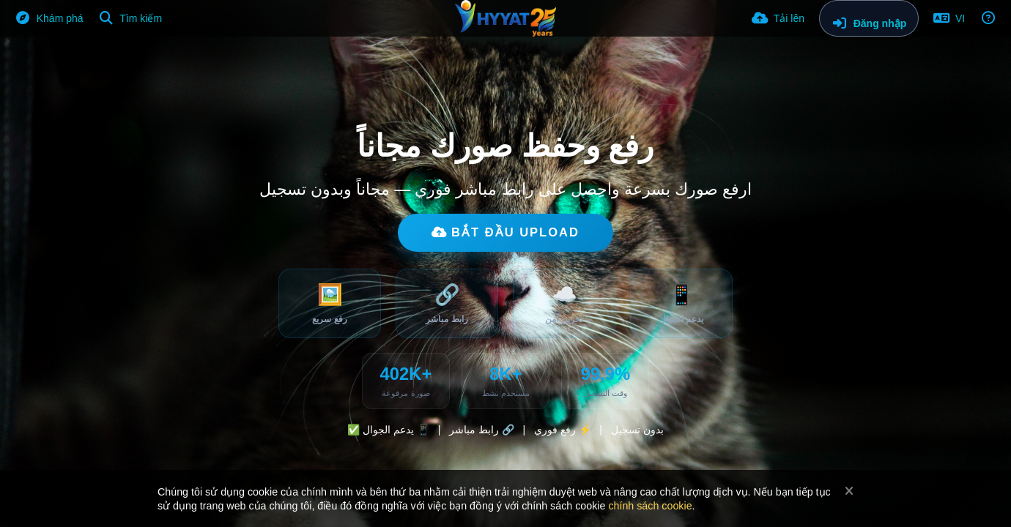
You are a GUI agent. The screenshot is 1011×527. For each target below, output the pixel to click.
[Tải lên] (778, 18)
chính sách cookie (650, 506)
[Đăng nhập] (869, 18)
